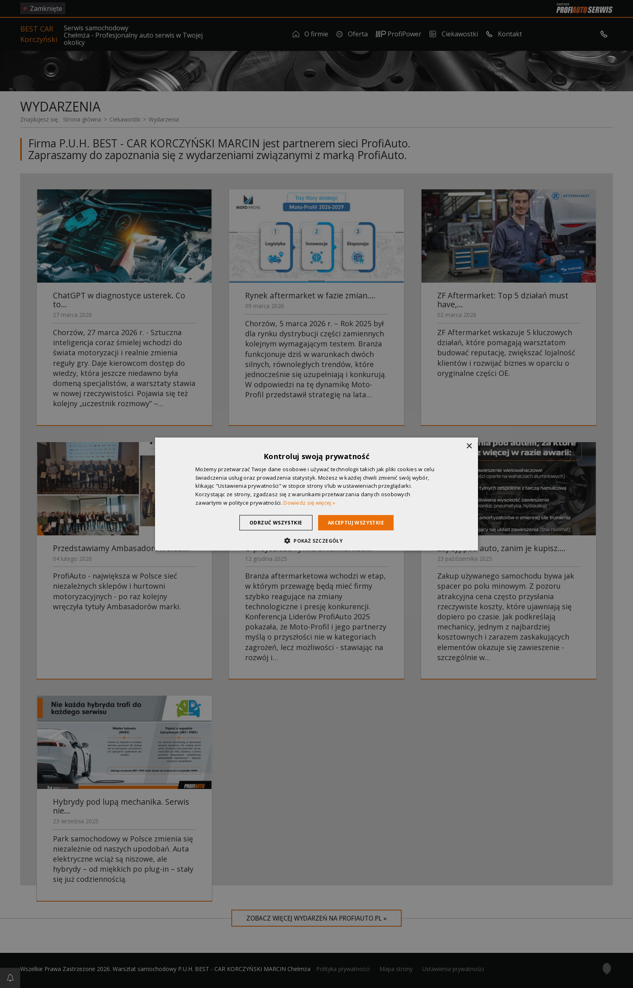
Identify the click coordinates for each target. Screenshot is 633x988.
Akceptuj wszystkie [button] (358, 522)
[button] (316, 541)
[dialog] (316, 494)
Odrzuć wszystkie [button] (273, 522)
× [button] (469, 446)
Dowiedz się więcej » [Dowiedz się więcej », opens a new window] (309, 502)
